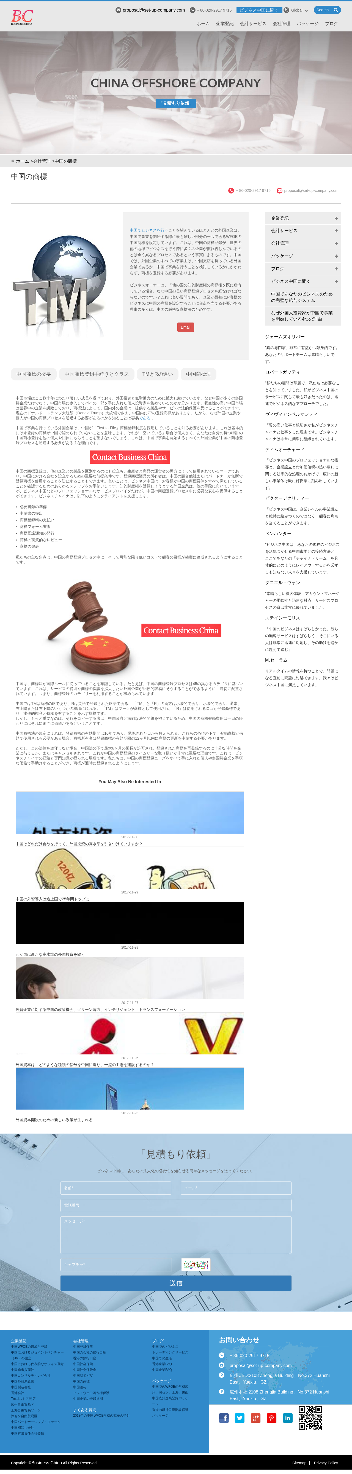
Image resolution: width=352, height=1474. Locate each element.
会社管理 (281, 23)
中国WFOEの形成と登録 (29, 1347)
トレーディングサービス (170, 1352)
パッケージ (308, 23)
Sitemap (299, 1463)
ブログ (331, 23)
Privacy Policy (326, 1463)
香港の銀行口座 (84, 1358)
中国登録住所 (83, 1347)
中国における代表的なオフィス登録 (37, 1364)
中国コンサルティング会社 (31, 1376)
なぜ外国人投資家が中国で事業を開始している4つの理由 (302, 315)
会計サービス (253, 23)
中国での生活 (162, 1358)
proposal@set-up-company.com (150, 10)
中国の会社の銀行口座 (89, 1352)
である (144, 418)
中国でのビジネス (165, 1347)
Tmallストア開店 (23, 1399)
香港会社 (17, 1393)
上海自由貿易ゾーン (26, 1410)
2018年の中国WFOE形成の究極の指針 (101, 1415)
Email (186, 327)
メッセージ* (176, 1235)
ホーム (203, 23)
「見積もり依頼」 (176, 103)
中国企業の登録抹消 (88, 1399)
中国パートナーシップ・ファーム (36, 1422)
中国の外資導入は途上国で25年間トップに (52, 899)
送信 (176, 1283)
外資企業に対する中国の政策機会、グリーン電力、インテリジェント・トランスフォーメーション (100, 1009)
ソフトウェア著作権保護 (91, 1393)
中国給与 (79, 1387)
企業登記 (225, 23)
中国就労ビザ (83, 1376)
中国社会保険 (83, 1364)
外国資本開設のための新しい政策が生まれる (54, 1120)
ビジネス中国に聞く (259, 10)
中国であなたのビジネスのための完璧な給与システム (302, 297)
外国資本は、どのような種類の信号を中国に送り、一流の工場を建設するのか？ (85, 1064)
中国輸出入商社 (22, 1370)
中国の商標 (66, 161)
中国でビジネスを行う (149, 230)
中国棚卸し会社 (22, 1428)
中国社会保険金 (84, 1370)
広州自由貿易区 (22, 1404)
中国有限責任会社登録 (27, 1433)
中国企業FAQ (162, 1370)
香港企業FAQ (162, 1364)
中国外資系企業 (22, 1381)
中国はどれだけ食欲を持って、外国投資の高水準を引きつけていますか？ (79, 844)
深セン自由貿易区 (24, 1416)
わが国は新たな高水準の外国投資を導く (50, 954)
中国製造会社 (21, 1387)
